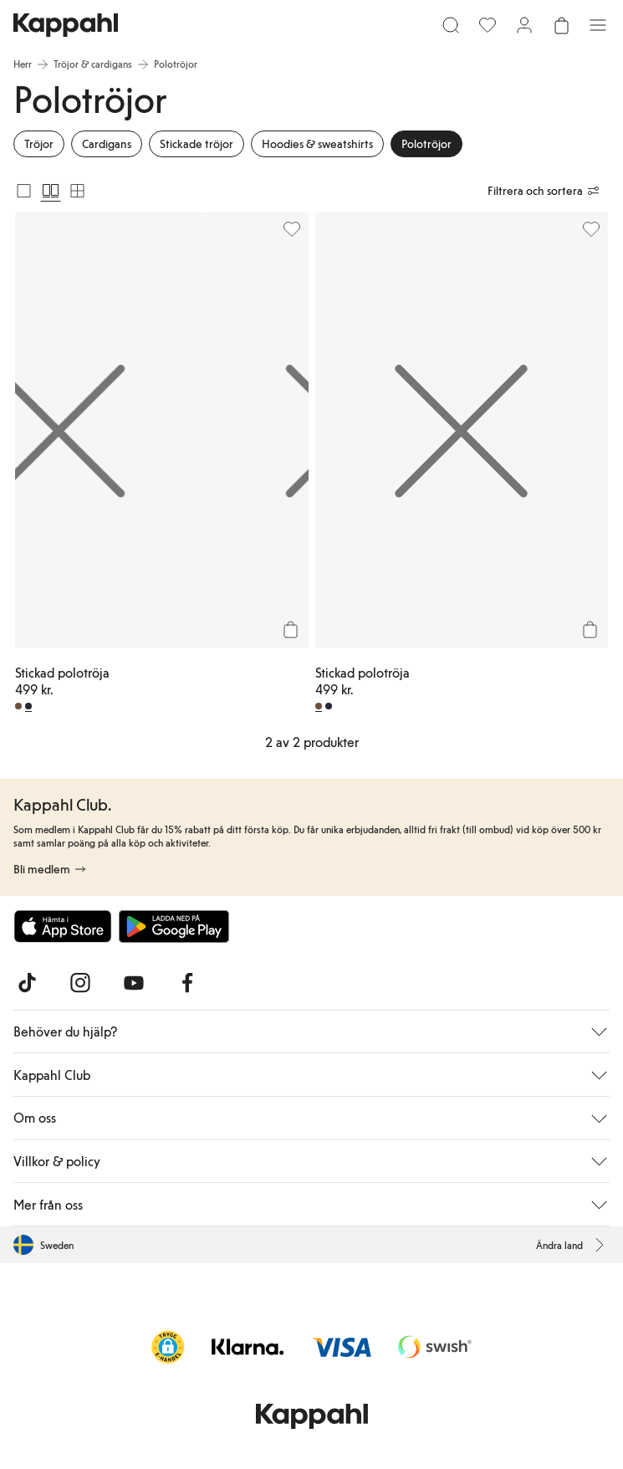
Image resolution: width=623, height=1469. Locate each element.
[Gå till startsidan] (65, 25)
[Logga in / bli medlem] (524, 25)
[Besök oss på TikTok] (26, 983)
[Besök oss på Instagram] (80, 983)
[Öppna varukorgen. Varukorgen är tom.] (561, 25)
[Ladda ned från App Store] (62, 926)
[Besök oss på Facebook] (187, 983)
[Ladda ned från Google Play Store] (174, 926)
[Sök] (450, 25)
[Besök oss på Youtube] (133, 983)
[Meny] (598, 25)
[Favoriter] (487, 25)
